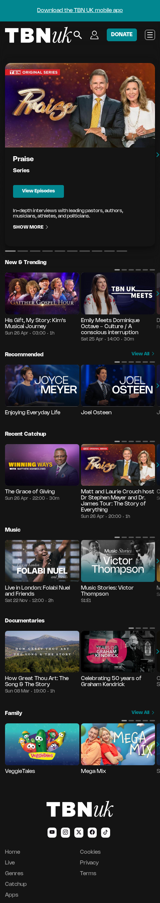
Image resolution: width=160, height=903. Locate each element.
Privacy (89, 862)
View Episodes (38, 191)
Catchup (16, 884)
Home (12, 852)
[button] (10, 251)
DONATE (122, 34)
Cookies (90, 852)
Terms (88, 873)
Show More (31, 227)
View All (143, 354)
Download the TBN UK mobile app (80, 10)
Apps (11, 895)
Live (10, 862)
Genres (14, 873)
